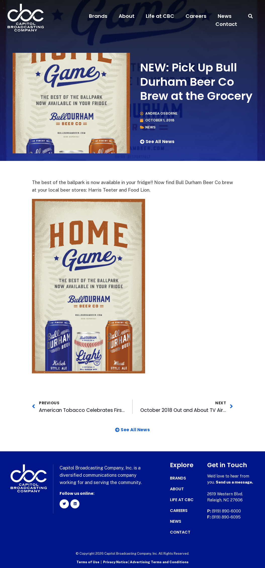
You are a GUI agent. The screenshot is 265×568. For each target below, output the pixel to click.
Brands (98, 16)
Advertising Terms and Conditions (159, 562)
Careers (196, 16)
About (127, 16)
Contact (226, 24)
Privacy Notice (115, 562)
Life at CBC (160, 16)
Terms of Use (87, 562)
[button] (250, 16)
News (225, 16)
